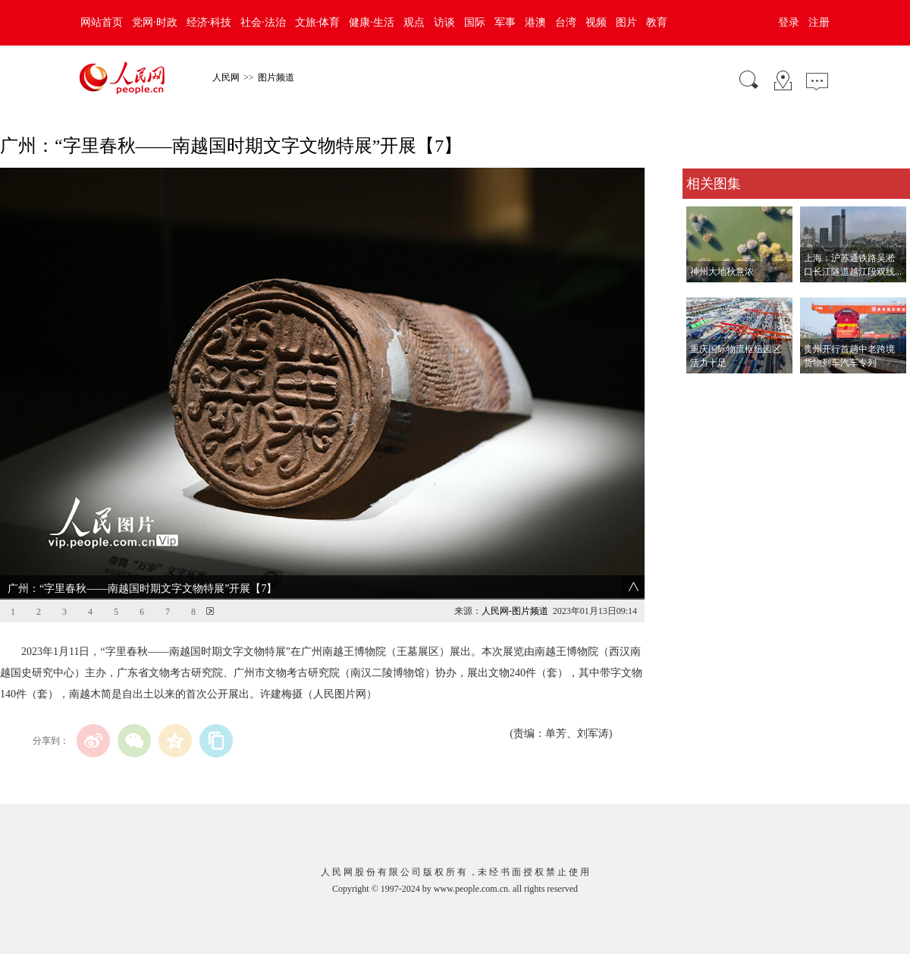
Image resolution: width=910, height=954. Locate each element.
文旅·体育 (317, 22)
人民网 (226, 77)
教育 (656, 22)
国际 (474, 22)
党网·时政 (154, 22)
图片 (626, 22)
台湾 (565, 22)
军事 (505, 22)
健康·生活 (371, 22)
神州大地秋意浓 (722, 271)
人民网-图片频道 (515, 611)
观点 (414, 22)
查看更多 (703, 389)
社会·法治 (263, 22)
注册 (819, 22)
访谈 (444, 22)
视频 (596, 22)
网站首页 (101, 22)
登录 (788, 22)
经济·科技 (209, 22)
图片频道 (276, 77)
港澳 (535, 22)
